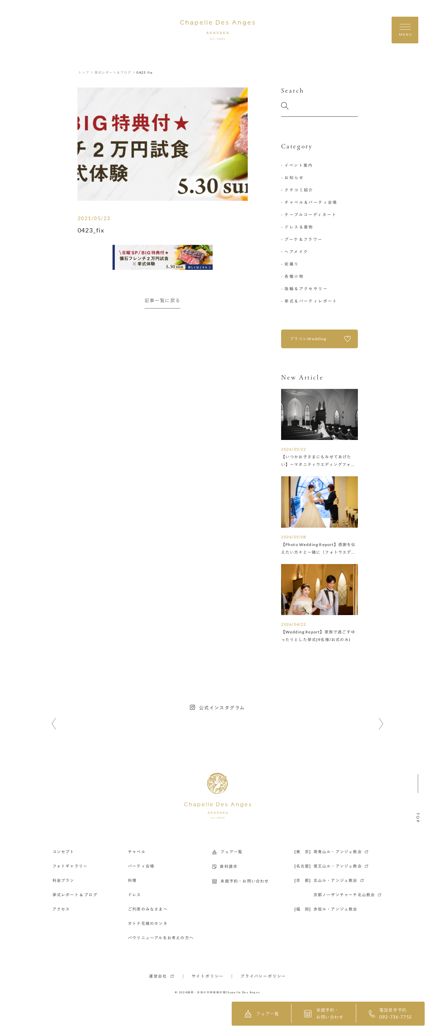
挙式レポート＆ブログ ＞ (115, 72)
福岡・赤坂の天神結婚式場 (206, 992)
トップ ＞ (86, 72)
